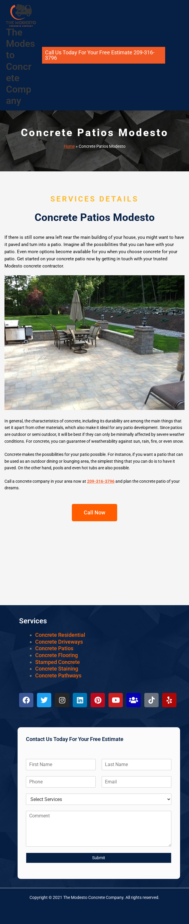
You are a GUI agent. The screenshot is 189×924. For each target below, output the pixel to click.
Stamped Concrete (57, 662)
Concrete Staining (56, 668)
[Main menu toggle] (177, 55)
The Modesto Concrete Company (20, 67)
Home (69, 146)
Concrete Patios (54, 648)
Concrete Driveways (59, 642)
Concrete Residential (60, 635)
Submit (98, 857)
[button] (103, 55)
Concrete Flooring (56, 655)
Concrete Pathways (58, 675)
